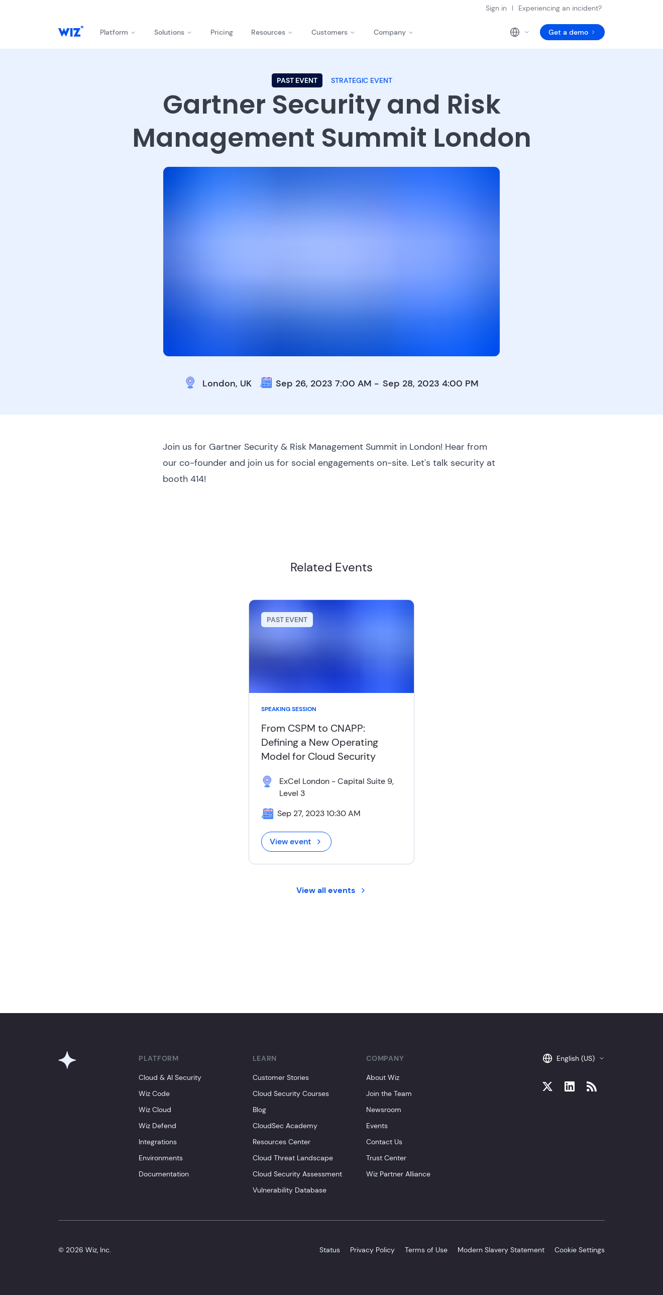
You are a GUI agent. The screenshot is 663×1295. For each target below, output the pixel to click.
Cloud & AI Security (170, 1077)
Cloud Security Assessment (297, 1173)
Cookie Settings (580, 1249)
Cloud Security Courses (291, 1093)
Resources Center (281, 1141)
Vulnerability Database (289, 1189)
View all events (331, 890)
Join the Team (389, 1093)
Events (377, 1125)
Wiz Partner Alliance (398, 1173)
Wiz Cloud (155, 1109)
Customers (333, 32)
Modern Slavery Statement (501, 1249)
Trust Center (386, 1157)
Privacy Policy (372, 1249)
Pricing (221, 32)
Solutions (173, 32)
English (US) (573, 1058)
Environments (161, 1157)
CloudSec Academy (285, 1125)
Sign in (496, 8)
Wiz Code (154, 1093)
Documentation (164, 1173)
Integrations (158, 1141)
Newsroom (383, 1109)
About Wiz (382, 1077)
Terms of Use (426, 1249)
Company (394, 32)
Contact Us (384, 1141)
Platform (118, 32)
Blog (259, 1109)
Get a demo (572, 32)
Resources (272, 32)
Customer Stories (281, 1077)
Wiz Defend (157, 1125)
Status (329, 1249)
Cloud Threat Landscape (293, 1157)
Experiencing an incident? (560, 8)
